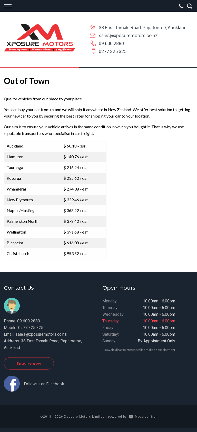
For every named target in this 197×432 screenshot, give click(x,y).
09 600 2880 (111, 43)
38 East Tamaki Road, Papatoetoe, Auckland (142, 27)
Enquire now (28, 363)
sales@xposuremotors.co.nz (128, 35)
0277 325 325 (112, 51)
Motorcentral (143, 416)
